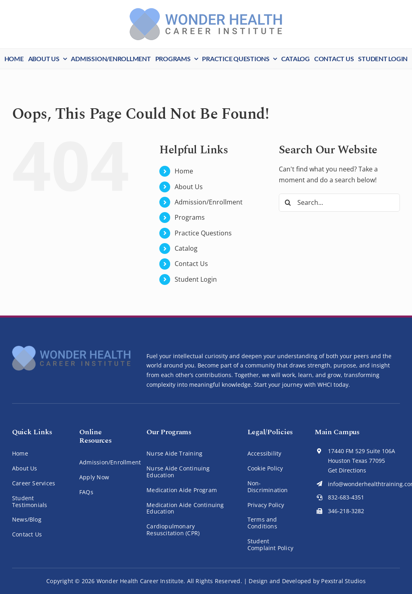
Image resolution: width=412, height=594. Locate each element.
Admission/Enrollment (209, 202)
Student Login (196, 279)
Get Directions (347, 470)
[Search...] (339, 203)
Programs (190, 217)
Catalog (186, 248)
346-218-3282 (346, 511)
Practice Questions (203, 233)
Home (184, 171)
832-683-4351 (346, 497)
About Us (189, 186)
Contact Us (191, 263)
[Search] (288, 203)
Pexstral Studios (343, 581)
